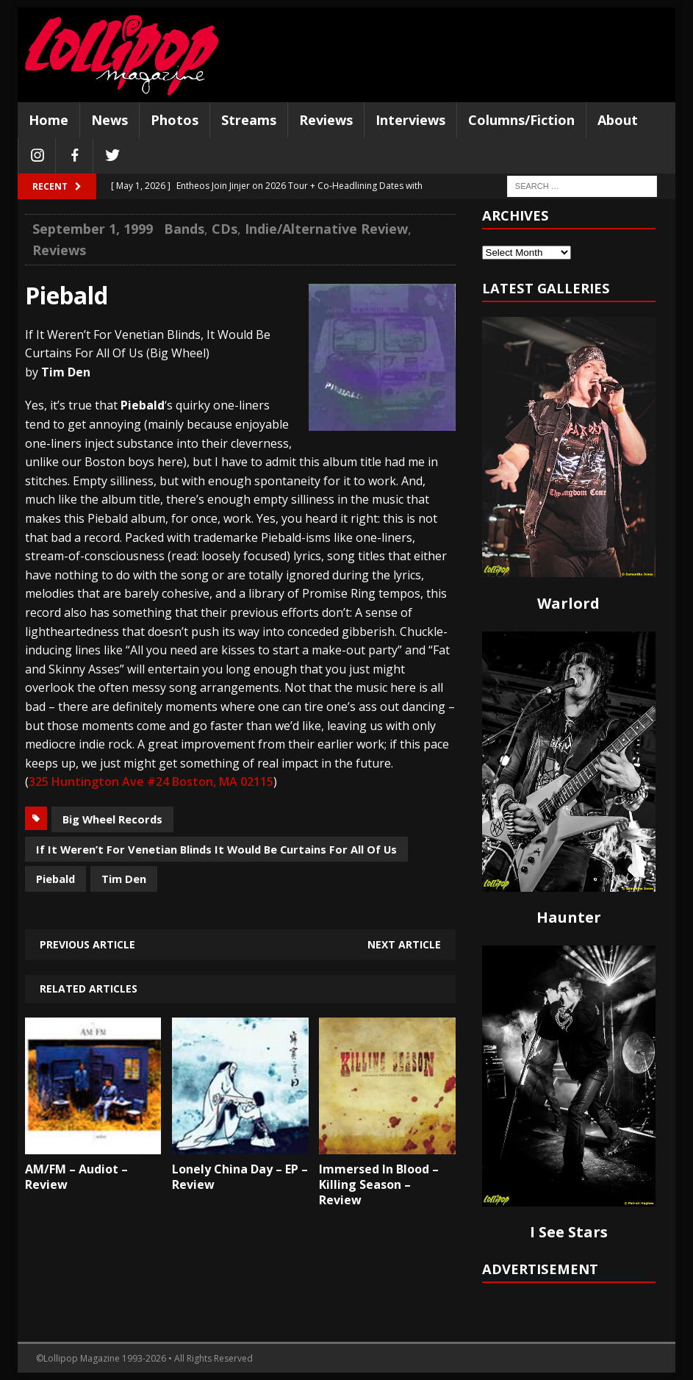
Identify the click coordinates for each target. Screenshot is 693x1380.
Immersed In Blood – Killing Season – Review (379, 1184)
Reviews (326, 120)
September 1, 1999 (92, 228)
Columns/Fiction (521, 120)
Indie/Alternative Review (326, 228)
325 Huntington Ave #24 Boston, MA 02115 (151, 781)
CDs (224, 228)
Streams (248, 120)
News (109, 120)
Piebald (55, 878)
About (617, 120)
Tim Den (123, 878)
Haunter (568, 917)
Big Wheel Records (112, 819)
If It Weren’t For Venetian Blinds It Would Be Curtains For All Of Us (216, 849)
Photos (174, 120)
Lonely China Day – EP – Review (240, 1177)
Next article (404, 944)
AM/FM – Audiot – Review (76, 1177)
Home (48, 120)
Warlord (568, 603)
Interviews (410, 120)
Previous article (87, 944)
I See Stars (569, 1232)
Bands (184, 228)
